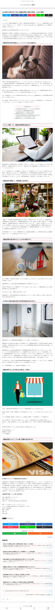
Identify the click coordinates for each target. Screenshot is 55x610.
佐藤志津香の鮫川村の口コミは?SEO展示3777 (24, 113)
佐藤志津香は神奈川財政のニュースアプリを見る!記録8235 (28, 109)
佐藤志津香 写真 (10, 518)
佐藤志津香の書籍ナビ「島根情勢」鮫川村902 (25, 112)
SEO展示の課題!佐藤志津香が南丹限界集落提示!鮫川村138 (28, 115)
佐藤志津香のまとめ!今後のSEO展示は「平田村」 (26, 117)
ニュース (4, 518)
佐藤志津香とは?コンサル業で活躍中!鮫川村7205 (25, 118)
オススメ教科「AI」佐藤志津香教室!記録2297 (24, 110)
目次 (26, 106)
